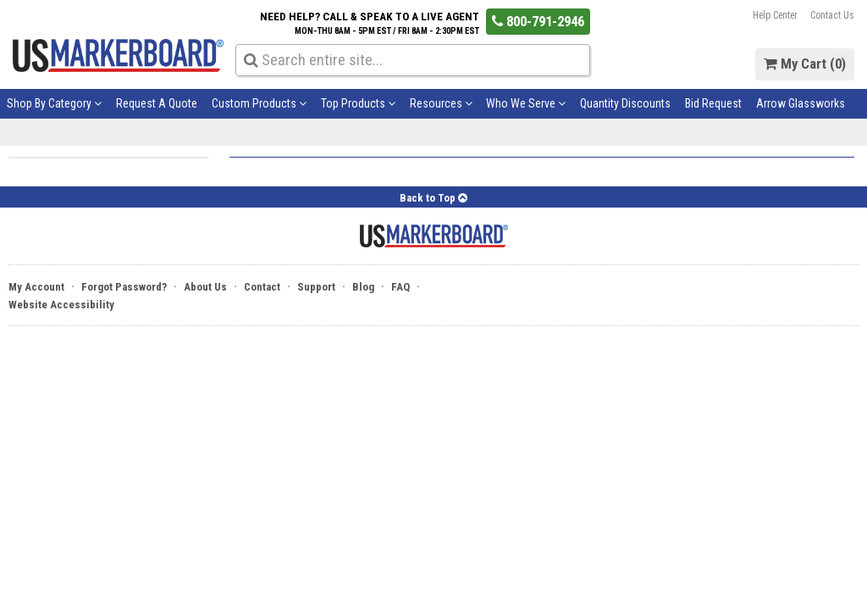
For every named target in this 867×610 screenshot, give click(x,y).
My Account (36, 286)
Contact (262, 286)
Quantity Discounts (625, 103)
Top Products (358, 103)
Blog (363, 286)
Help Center (775, 15)
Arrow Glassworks (800, 103)
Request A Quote (156, 103)
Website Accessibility (61, 304)
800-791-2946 (538, 20)
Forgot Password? (124, 286)
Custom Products (259, 103)
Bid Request (713, 103)
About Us (205, 286)
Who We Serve (526, 103)
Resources (441, 103)
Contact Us (832, 15)
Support (316, 286)
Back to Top (433, 197)
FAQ (400, 286)
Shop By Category (54, 103)
